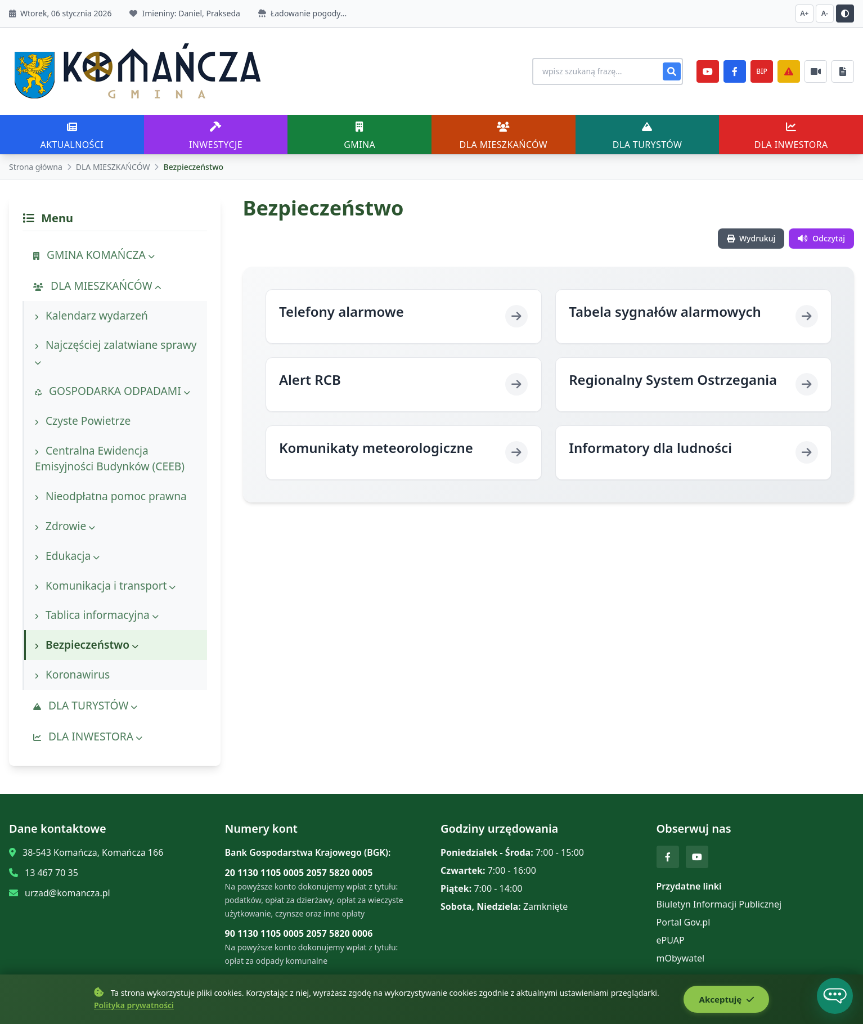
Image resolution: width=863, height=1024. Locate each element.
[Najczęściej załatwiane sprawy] (815, 71)
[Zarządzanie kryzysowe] (788, 71)
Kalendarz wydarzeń (91, 315)
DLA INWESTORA (87, 736)
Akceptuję (725, 999)
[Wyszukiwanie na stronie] (602, 71)
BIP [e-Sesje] (761, 71)
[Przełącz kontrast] (845, 14)
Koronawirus (72, 674)
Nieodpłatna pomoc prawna (111, 496)
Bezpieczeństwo (86, 644)
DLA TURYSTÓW (85, 705)
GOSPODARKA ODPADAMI (112, 390)
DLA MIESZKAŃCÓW (113, 166)
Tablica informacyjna (97, 614)
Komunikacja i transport (105, 585)
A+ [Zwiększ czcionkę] (805, 13)
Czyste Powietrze (83, 420)
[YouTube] (707, 71)
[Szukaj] (672, 71)
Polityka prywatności (134, 1005)
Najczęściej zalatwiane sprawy (116, 352)
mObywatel (681, 958)
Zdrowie (65, 525)
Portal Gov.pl (684, 922)
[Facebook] (734, 71)
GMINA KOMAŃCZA (94, 254)
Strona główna (35, 166)
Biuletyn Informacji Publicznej (719, 904)
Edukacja (67, 555)
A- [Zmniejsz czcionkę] (824, 13)
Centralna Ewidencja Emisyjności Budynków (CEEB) (110, 458)
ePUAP (671, 940)
